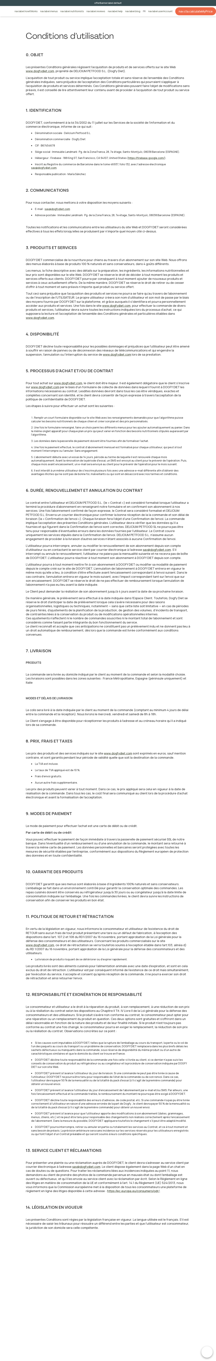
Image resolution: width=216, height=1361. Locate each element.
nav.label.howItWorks (26, 11)
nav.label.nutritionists (72, 11)
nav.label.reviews (96, 11)
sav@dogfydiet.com (44, 168)
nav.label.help (115, 11)
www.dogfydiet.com (40, 71)
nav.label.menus (49, 11)
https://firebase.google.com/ (146, 158)
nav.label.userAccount (160, 11)
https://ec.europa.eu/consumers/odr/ (133, 1191)
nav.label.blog (132, 11)
